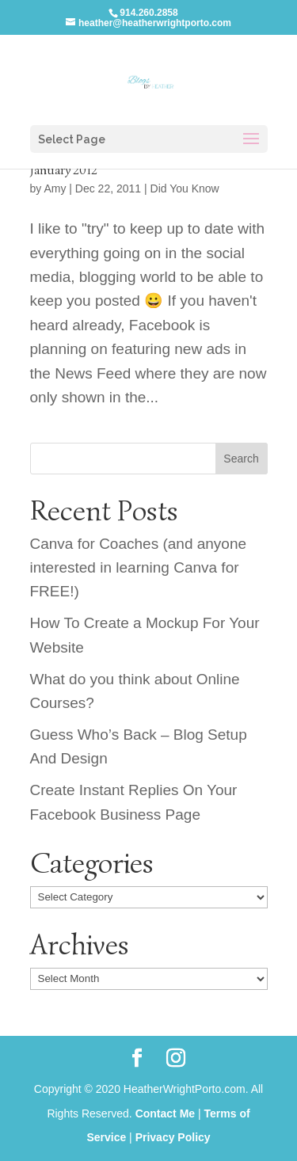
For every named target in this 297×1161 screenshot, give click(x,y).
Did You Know (184, 188)
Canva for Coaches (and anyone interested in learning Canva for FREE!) (138, 567)
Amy (55, 188)
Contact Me (165, 1113)
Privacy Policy (173, 1137)
